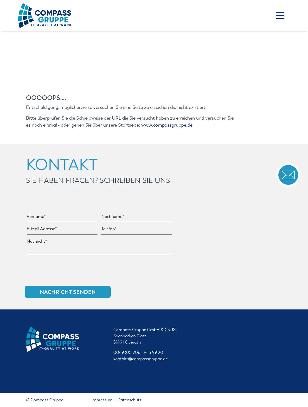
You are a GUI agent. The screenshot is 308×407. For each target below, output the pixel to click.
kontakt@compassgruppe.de (140, 358)
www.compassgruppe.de (166, 125)
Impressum (102, 399)
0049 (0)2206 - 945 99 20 (138, 352)
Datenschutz (129, 399)
